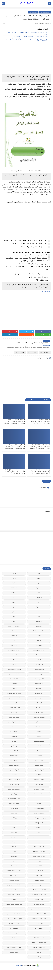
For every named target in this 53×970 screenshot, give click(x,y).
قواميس (14, 851)
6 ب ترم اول (39, 626)
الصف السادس (45, 12)
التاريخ (14, 664)
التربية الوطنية (39, 674)
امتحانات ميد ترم (14, 784)
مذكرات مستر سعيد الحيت (14, 909)
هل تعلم (38, 952)
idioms (39, 640)
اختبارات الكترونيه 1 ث (14, 650)
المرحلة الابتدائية (20, 352)
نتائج (14, 942)
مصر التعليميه (39, 923)
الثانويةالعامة (39, 684)
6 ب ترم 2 (14, 621)
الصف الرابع (39, 731)
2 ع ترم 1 (14, 597)
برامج (38, 799)
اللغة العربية (33, 12)
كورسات (39, 861)
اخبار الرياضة (14, 645)
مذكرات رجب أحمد (14, 890)
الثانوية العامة (14, 679)
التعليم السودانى (39, 679)
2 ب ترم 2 (38, 588)
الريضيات (14, 703)
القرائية (39, 746)
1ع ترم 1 (39, 583)
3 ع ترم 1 (39, 612)
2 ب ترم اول (14, 588)
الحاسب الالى (38, 693)
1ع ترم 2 (14, 583)
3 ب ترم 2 (38, 607)
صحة (14, 827)
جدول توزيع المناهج (39, 823)
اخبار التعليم (39, 645)
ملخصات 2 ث (14, 928)
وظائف (39, 957)
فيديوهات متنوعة (39, 847)
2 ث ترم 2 (38, 592)
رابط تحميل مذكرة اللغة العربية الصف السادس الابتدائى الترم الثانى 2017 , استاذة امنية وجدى (26, 40)
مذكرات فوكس (39, 899)
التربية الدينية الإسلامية (14, 669)
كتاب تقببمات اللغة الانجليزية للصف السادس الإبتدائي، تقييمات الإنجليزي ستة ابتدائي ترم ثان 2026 (40, 446)
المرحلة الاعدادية (14, 770)
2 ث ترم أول (14, 592)
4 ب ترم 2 (38, 616)
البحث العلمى (39, 664)
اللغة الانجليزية (39, 755)
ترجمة (39, 803)
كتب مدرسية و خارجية (39, 856)
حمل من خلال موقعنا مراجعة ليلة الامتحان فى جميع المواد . (30, 36)
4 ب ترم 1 (14, 612)
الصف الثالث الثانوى (14, 717)
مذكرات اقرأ (39, 875)
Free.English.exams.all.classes (39, 631)
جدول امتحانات (14, 818)
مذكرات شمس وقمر (14, 894)
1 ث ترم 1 (39, 578)
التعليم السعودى (14, 674)
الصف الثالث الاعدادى (39, 717)
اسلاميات (14, 655)
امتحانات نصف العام (14, 789)
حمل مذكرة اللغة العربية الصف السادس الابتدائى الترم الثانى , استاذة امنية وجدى (26, 33)
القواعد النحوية (14, 746)
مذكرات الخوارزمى (39, 880)
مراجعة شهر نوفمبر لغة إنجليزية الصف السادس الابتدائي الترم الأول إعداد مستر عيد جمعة (15, 471)
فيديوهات (14, 842)
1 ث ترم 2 (14, 578)
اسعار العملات (39, 655)
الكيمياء (39, 751)
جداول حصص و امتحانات (39, 818)
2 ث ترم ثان (39, 597)
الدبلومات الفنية (38, 698)
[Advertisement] (26, 59)
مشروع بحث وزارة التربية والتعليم (14, 918)
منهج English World (14, 933)
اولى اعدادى (14, 794)
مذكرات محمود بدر (39, 904)
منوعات (14, 938)
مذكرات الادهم (14, 875)
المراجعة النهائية (14, 765)
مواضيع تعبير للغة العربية (38, 942)
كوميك (14, 861)
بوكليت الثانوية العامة (14, 799)
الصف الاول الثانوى (39, 712)
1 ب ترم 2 (14, 573)
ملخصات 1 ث (39, 928)
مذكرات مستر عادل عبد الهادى (38, 914)
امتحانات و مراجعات (38, 794)
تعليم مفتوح (14, 808)
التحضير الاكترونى (39, 669)
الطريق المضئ (26, 3)
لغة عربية (14, 866)
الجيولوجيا (14, 688)
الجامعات (14, 684)
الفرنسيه (14, 736)
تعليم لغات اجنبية (14, 803)
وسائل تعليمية (14, 952)
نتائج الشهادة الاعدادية (39, 947)
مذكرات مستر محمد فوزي (14, 914)
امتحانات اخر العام (39, 779)
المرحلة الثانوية (39, 775)
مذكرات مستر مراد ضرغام (39, 918)
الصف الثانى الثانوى (39, 727)
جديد (14, 823)
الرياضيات (39, 703)
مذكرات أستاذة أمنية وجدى (14, 871)
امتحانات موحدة (39, 784)
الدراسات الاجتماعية (14, 698)
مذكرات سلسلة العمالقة (39, 894)
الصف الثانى (39, 722)
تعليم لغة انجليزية (39, 808)
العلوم (39, 736)
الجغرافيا (38, 688)
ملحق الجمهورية (14, 923)
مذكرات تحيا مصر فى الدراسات (39, 890)
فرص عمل (14, 837)
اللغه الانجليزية (39, 765)
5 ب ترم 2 (14, 616)
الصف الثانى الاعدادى (14, 722)
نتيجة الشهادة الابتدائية (14, 947)
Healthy (14, 631)
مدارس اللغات (39, 871)
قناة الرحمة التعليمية (39, 851)
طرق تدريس (14, 832)
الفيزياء (14, 741)
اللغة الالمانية (14, 751)
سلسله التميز (39, 827)
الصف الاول (39, 707)
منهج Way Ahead (39, 938)
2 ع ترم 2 (39, 602)
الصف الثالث (14, 712)
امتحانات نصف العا (39, 789)
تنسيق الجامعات (39, 813)
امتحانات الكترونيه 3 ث (14, 779)
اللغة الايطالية (14, 755)
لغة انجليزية (38, 866)
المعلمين (14, 775)
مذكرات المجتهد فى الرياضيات (14, 885)
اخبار (14, 640)
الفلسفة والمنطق (39, 741)
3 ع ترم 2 (14, 607)
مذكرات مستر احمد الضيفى (38, 909)
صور (39, 832)
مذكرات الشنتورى (14, 880)
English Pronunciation (14, 626)
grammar (14, 636)
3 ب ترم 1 (14, 602)
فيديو (38, 842)
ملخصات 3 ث (39, 933)
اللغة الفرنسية (14, 760)
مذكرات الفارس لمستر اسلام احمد (38, 885)
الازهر (14, 660)
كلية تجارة (14, 856)
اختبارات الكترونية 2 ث (39, 650)
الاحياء (39, 660)
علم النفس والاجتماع (39, 837)
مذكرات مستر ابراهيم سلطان (14, 904)
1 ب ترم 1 (39, 573)
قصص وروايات (14, 847)
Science (39, 636)
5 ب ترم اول (39, 621)
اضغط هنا (46, 292)
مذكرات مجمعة (14, 899)
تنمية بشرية (14, 813)
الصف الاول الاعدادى (14, 707)
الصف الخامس (14, 727)
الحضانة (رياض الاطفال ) (14, 693)
